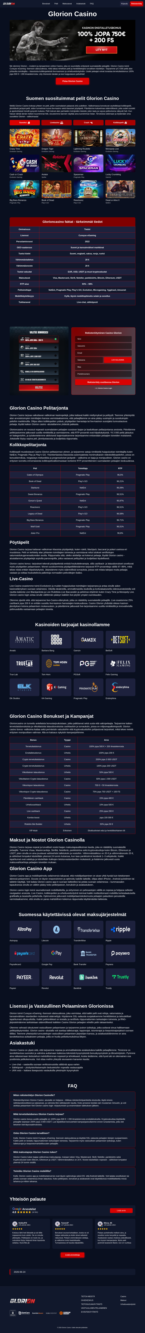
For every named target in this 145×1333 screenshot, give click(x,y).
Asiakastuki (80, 4)
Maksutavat (67, 4)
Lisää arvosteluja (72, 1255)
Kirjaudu (124, 4)
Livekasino (56, 122)
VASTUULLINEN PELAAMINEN (94, 1308)
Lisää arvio (121, 1210)
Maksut (123, 1300)
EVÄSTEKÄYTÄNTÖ (89, 1312)
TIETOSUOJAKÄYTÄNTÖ (91, 1304)
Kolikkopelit (120, 122)
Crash (88, 122)
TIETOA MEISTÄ (88, 1296)
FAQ (92, 4)
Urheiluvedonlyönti (127, 1304)
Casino (123, 1296)
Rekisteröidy (136, 4)
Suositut (24, 122)
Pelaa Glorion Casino (72, 81)
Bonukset (46, 4)
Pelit (56, 4)
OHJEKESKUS (87, 1300)
